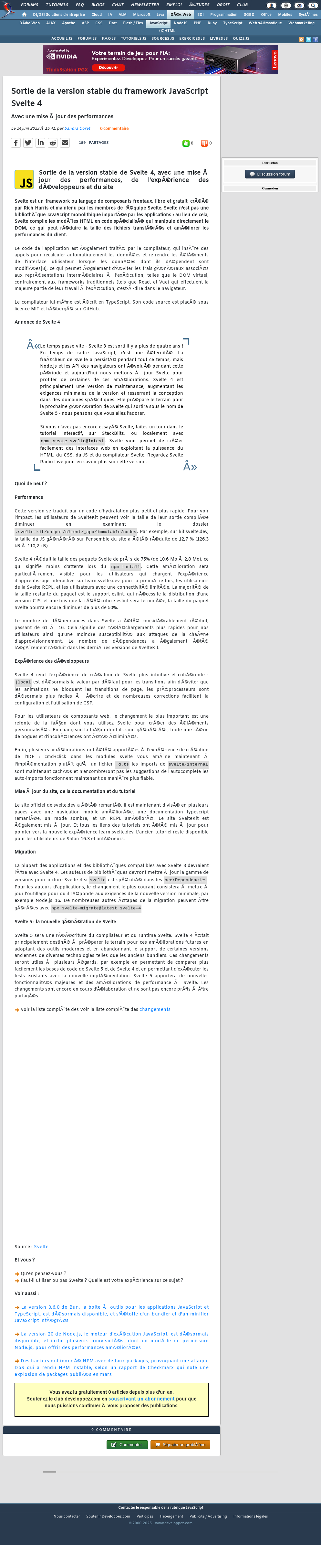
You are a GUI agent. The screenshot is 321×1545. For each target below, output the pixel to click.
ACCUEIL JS (61, 39)
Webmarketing (301, 23)
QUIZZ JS (241, 39)
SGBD (249, 15)
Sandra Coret (77, 134)
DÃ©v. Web (181, 15)
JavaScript (158, 23)
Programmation (223, 15)
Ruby (212, 23)
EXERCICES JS (192, 39)
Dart (113, 23)
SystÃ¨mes (308, 15)
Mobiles (285, 15)
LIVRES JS (219, 39)
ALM (123, 15)
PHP (197, 23)
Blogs (98, 5)
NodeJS (180, 23)
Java (160, 15)
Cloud (96, 15)
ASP (85, 23)
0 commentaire (114, 135)
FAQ (79, 5)
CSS (98, 23)
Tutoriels (57, 5)
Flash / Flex (133, 23)
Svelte (41, 1253)
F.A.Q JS (109, 39)
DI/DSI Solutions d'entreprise (59, 15)
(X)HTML (167, 31)
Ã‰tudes (199, 5)
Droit (223, 5)
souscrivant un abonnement (142, 1405)
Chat (117, 5)
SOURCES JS (162, 39)
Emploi (174, 5)
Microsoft (141, 15)
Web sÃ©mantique (265, 23)
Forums (29, 5)
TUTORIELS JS (133, 39)
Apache (68, 23)
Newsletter (144, 5)
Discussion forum (270, 174)
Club (242, 5)
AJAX (51, 23)
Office (266, 15)
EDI (200, 15)
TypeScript (232, 23)
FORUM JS (87, 39)
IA (110, 15)
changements (155, 1016)
